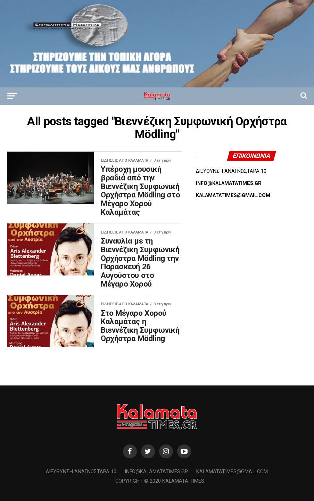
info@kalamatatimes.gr (156, 472)
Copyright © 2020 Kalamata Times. (160, 481)
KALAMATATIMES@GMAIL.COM (233, 195)
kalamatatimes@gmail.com (232, 472)
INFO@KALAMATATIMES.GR (229, 183)
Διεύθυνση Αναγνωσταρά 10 (81, 472)
